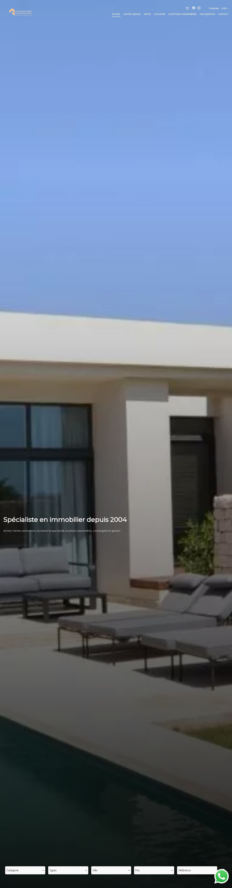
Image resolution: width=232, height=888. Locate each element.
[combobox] (25, 870)
